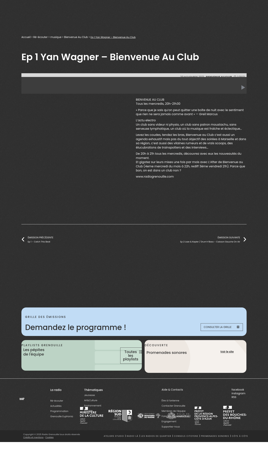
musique (55, 37)
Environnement (92, 420)
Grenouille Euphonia (61, 431)
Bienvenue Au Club (76, 37)
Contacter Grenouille (173, 420)
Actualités (55, 421)
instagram (238, 408)
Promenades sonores (215, 451)
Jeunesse (89, 410)
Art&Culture (90, 415)
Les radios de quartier (156, 451)
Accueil (26, 37)
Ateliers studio (114, 451)
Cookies (50, 452)
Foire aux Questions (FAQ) (176, 431)
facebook (238, 405)
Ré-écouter (40, 37)
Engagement (169, 436)
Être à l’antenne (170, 415)
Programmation (59, 426)
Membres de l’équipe (173, 426)
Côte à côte (240, 451)
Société (88, 425)
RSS (234, 412)
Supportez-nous (171, 441)
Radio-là (132, 451)
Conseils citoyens (186, 451)
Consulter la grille (219, 327)
